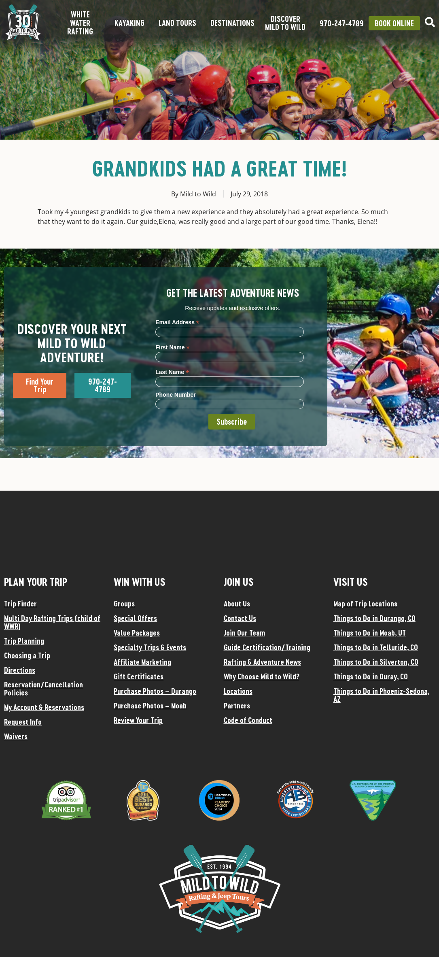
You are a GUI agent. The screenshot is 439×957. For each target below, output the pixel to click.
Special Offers (135, 618)
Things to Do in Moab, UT (369, 632)
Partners (237, 705)
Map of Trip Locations (365, 603)
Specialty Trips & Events (150, 647)
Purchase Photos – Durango (155, 691)
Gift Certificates (138, 676)
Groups (124, 603)
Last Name (172, 371)
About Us (237, 603)
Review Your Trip (138, 720)
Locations (238, 691)
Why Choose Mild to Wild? (261, 676)
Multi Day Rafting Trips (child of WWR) (52, 622)
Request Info (23, 721)
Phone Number (175, 395)
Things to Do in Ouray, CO (370, 676)
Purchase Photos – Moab (150, 705)
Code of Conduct (248, 720)
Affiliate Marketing (142, 661)
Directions (19, 670)
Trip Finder (20, 603)
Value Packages (137, 632)
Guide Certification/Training (267, 647)
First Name (172, 347)
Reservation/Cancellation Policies (43, 688)
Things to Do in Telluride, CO (375, 647)
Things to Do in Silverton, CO (375, 661)
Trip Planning (24, 640)
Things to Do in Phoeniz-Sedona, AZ (381, 695)
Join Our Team (244, 632)
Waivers (16, 736)
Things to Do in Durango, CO (374, 618)
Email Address (177, 322)
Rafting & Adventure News (262, 661)
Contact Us (240, 618)
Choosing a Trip (27, 655)
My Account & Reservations (44, 707)
